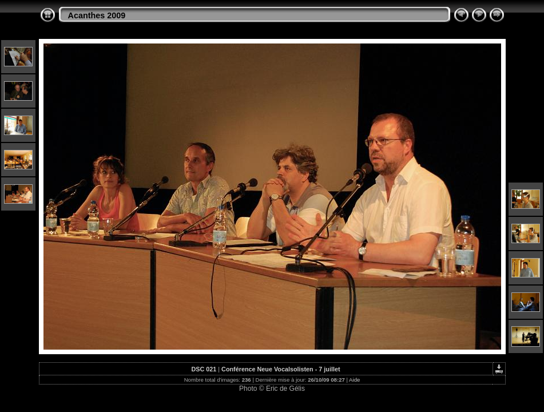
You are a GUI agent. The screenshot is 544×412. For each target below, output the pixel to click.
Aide (354, 380)
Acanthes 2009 (97, 15)
